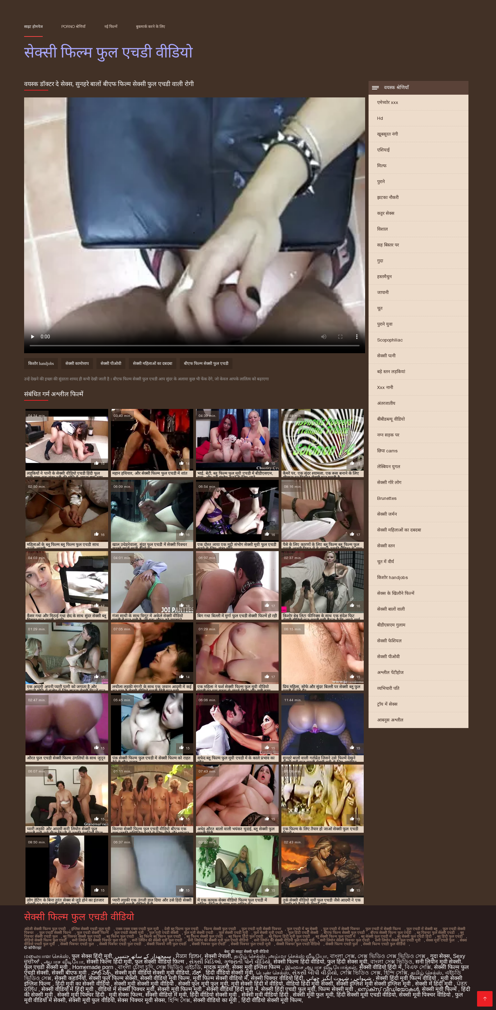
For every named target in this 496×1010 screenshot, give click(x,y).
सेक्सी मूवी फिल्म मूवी (180, 989)
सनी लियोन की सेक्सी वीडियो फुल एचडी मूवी (284, 940)
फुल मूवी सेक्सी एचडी (198, 932)
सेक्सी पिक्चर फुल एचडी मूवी (251, 944)
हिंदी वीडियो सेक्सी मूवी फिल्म (271, 1000)
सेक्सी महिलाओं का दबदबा (399, 530)
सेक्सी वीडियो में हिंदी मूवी (68, 989)
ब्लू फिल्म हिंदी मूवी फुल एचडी (289, 936)
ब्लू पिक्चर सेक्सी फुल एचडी (82, 936)
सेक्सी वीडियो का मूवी (215, 1000)
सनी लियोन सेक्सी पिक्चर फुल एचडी (345, 940)
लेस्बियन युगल (388, 466)
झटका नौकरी (388, 197)
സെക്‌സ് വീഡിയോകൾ (388, 989)
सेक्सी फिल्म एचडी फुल (342, 944)
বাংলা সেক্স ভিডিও (391, 962)
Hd (380, 118)
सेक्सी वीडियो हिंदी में (380, 967)
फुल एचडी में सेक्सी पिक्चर (341, 929)
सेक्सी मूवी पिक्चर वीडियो (425, 995)
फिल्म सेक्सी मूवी (336, 989)
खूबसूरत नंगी (387, 134)
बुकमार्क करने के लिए (150, 26)
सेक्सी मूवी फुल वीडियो (91, 1000)
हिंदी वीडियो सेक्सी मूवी (229, 973)
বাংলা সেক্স (342, 956)
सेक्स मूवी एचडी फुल (440, 940)
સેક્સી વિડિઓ (205, 962)
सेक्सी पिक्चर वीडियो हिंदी (277, 978)
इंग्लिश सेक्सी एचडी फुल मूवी (90, 929)
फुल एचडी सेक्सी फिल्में (93, 932)
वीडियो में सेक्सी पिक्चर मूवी (126, 989)
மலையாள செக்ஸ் (46, 956)
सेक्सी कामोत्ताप (77, 363)
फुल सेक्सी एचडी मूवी (233, 932)
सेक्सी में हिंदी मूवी (434, 984)
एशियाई (383, 149)
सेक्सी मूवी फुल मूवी (313, 995)
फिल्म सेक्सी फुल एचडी (220, 929)
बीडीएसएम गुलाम (391, 625)
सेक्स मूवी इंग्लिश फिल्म (257, 967)
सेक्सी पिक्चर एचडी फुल (77, 944)
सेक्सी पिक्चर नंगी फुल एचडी (166, 944)
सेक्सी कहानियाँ (69, 978)
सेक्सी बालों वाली (391, 609)
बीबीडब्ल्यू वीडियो (391, 419)
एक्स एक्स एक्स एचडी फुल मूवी (137, 929)
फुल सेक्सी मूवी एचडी (268, 932)
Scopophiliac (390, 340)
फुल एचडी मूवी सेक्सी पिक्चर (261, 929)
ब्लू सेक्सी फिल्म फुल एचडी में (335, 936)
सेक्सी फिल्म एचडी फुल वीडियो (384, 944)
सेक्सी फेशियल (389, 640)
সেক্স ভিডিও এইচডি (178, 967)
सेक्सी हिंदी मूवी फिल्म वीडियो (406, 978)
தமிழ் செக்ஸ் (249, 956)
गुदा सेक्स (440, 956)
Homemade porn (93, 967)
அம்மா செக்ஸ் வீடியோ (297, 956)
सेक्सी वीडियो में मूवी (166, 995)
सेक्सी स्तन (386, 545)
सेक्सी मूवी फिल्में (440, 989)
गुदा (380, 260)
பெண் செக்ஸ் (272, 973)
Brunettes (386, 498)
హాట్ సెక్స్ (101, 973)
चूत (379, 308)
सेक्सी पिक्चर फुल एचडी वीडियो (298, 944)
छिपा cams (387, 450)
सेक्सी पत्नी (386, 355)
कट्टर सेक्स (385, 213)
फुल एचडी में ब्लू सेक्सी (302, 929)
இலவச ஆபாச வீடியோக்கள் (320, 967)
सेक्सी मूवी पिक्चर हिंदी (81, 995)
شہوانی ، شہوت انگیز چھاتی (339, 978)
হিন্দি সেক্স (179, 1000)
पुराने (381, 181)
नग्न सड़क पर (388, 435)
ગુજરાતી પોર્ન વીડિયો (247, 962)
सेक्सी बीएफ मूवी (70, 973)
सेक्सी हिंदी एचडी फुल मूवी (288, 989)
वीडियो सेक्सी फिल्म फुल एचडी (45, 940)
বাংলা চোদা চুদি (135, 967)
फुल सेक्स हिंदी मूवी (92, 956)
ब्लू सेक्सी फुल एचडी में (376, 936)
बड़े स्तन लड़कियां (391, 371)
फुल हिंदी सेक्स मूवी (347, 962)
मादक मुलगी (216, 967)
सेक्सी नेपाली (218, 956)
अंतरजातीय (386, 403)
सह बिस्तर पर (388, 245)
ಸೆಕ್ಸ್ (197, 973)
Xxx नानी (385, 387)
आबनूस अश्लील (390, 720)
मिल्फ (381, 165)
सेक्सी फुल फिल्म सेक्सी (113, 978)
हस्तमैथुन (384, 276)
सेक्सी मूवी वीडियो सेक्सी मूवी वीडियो (152, 973)
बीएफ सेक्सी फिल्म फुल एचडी (390, 932)
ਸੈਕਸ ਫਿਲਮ (188, 956)
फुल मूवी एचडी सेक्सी (163, 932)
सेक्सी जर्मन (387, 514)
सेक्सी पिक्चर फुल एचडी (208, 944)
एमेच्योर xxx (387, 102)
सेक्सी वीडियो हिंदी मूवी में (232, 989)
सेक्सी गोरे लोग (389, 482)
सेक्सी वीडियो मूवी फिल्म (165, 978)
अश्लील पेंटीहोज (390, 672)
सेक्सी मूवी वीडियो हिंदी (265, 995)
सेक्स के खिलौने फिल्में (395, 593)
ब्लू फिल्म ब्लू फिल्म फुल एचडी (160, 936)
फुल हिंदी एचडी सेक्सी (303, 932)
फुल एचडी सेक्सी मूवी (129, 932)
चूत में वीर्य (385, 561)
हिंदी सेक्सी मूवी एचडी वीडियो (366, 995)
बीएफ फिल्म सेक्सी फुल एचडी (206, 363)
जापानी (383, 292)
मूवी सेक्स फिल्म (125, 995)
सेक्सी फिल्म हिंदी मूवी (109, 962)
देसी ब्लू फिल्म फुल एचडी (181, 929)
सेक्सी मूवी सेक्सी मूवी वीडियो (144, 984)
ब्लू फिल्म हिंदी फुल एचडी (245, 936)
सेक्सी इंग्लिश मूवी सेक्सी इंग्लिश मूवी (374, 984)
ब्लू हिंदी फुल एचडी (450, 936)
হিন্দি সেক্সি (395, 973)
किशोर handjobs (392, 577)
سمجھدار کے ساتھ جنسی (144, 956)
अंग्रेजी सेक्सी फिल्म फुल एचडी (45, 929)
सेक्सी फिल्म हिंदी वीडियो (298, 962)
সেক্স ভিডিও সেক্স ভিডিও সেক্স (392, 956)
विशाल (382, 229)
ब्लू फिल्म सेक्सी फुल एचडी (204, 936)
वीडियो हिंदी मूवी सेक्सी (309, 984)
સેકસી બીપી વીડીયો (314, 973)
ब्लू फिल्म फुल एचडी (120, 936)
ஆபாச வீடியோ (63, 962)
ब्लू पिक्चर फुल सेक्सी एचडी (436, 932)
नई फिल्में (110, 26)
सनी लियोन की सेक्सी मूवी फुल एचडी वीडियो (218, 940)
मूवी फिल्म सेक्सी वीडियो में (220, 978)
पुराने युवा (384, 324)
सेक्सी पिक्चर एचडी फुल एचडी (120, 944)
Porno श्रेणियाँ (73, 26)
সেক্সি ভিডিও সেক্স (360, 973)
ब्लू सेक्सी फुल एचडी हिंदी (414, 936)
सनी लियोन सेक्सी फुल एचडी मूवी (398, 940)
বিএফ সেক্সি (418, 967)
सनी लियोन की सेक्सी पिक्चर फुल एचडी (99, 940)
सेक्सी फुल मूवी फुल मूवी (203, 984)
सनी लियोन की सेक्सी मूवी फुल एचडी (157, 940)
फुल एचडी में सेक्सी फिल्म (383, 929)
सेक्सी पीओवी (388, 656)
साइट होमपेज (33, 26)
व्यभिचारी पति (388, 688)
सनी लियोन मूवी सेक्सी (438, 962)
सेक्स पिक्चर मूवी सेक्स (141, 1000)
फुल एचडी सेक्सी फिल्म (55, 932)
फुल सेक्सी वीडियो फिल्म (160, 962)
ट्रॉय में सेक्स (387, 704)
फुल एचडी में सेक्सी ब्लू (421, 929)
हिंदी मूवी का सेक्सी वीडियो (83, 984)
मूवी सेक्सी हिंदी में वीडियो (257, 984)
